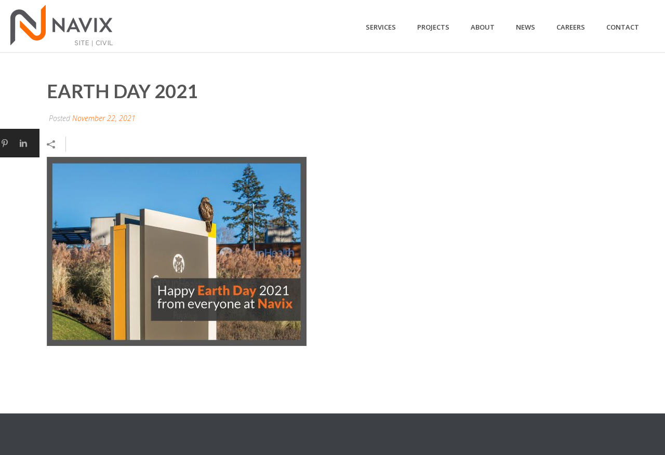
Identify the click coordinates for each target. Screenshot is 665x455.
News (525, 27)
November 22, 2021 (104, 118)
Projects (433, 27)
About (483, 27)
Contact (622, 27)
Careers (570, 27)
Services (381, 27)
